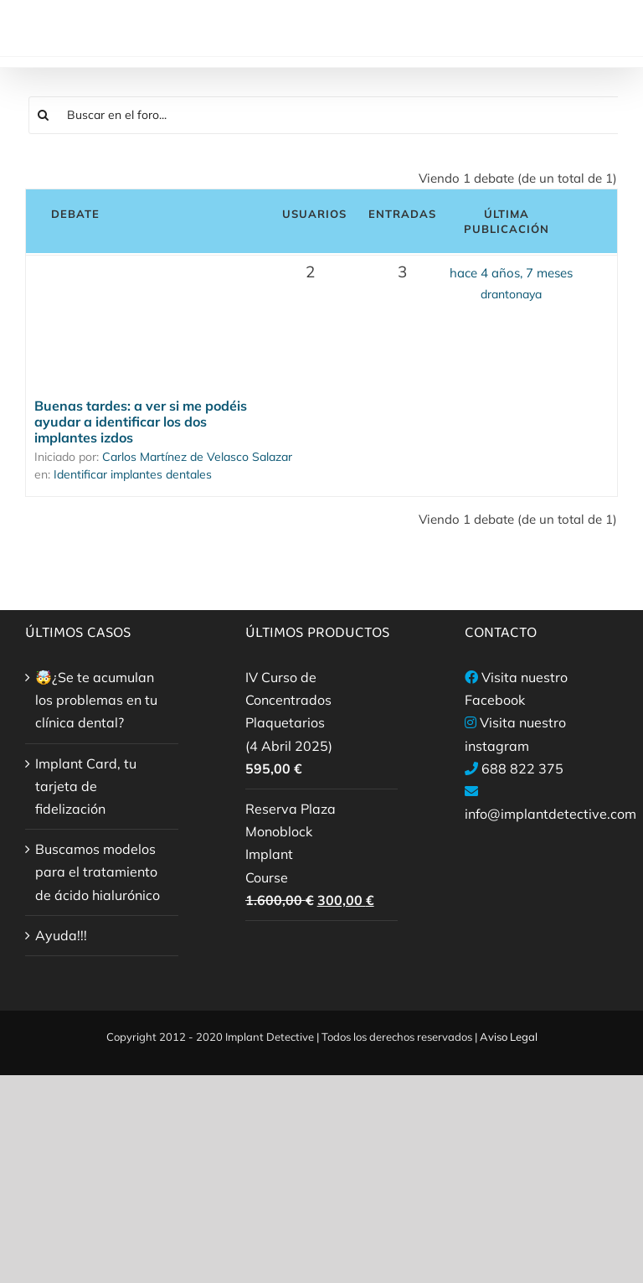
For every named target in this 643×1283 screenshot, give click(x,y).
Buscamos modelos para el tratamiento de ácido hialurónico (97, 872)
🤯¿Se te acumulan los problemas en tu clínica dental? (96, 700)
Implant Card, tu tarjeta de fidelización (85, 786)
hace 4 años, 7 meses (511, 273)
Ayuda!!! (61, 935)
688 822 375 (522, 768)
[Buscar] (44, 115)
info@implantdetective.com (550, 813)
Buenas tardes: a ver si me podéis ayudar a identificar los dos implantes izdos (140, 421)
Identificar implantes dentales (133, 474)
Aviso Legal (509, 1036)
